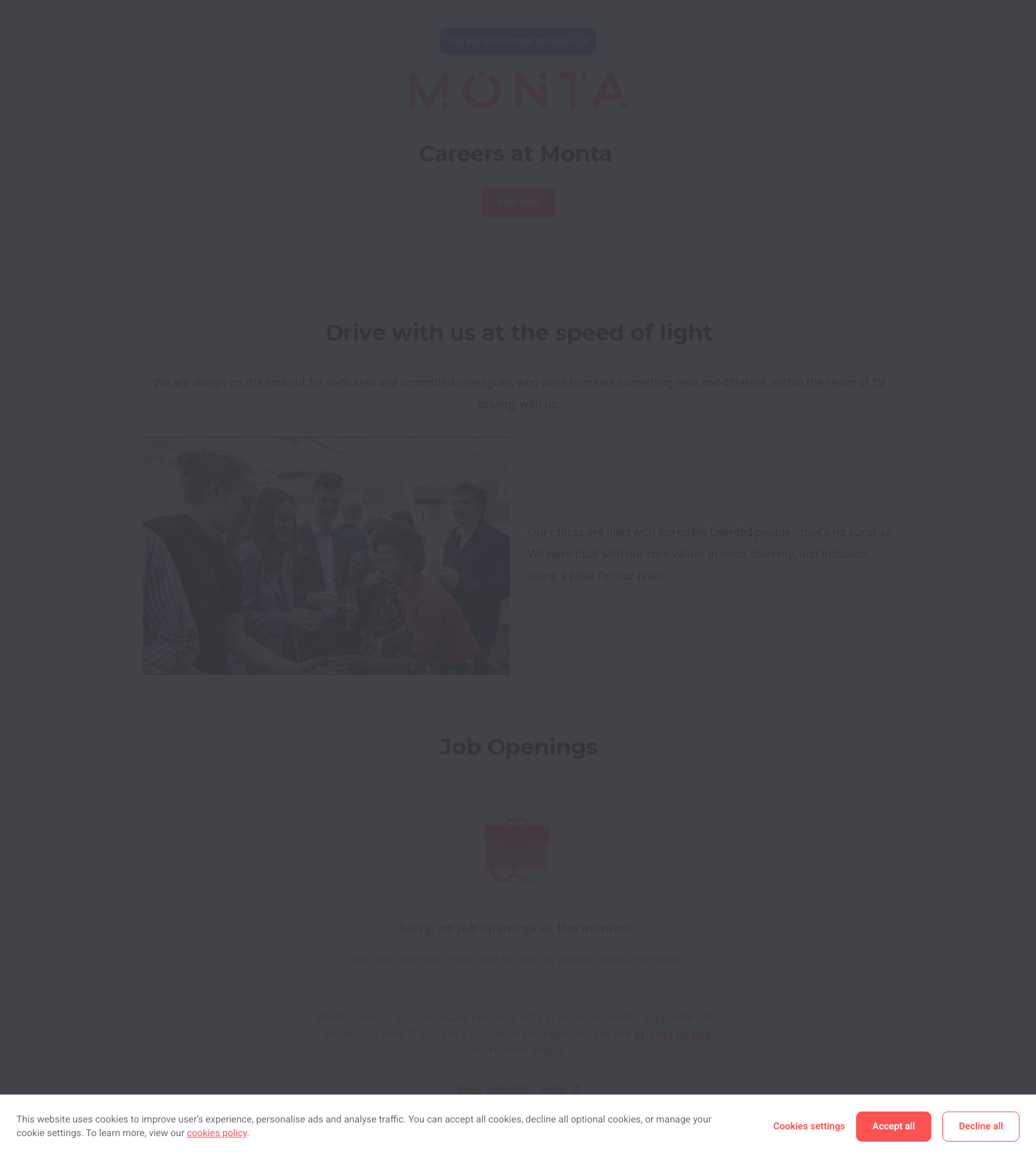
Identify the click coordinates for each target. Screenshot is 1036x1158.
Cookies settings (809, 1126)
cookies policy (217, 1133)
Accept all (894, 1126)
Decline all (981, 1126)
